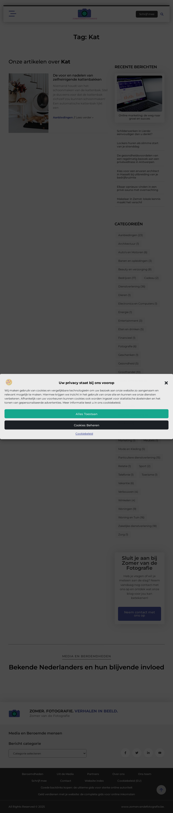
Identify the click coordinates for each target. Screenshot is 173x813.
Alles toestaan (87, 414)
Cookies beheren (86, 425)
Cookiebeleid (84, 433)
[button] (166, 383)
